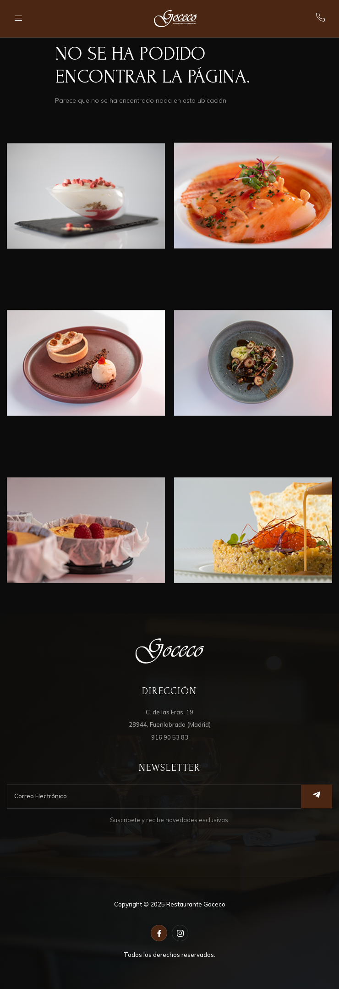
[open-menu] (19, 18)
